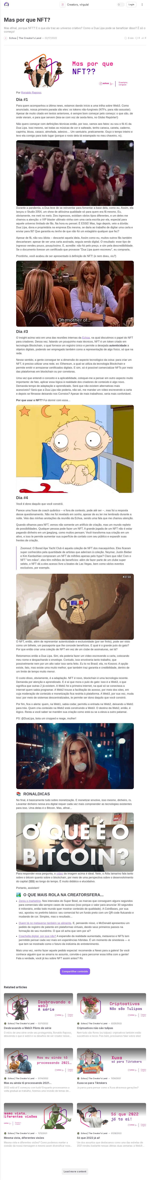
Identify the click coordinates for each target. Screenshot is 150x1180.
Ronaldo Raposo (31, 92)
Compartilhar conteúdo (75, 971)
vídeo (59, 873)
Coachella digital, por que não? (37, 936)
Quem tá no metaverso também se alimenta (45, 923)
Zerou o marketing (30, 901)
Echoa (86, 337)
